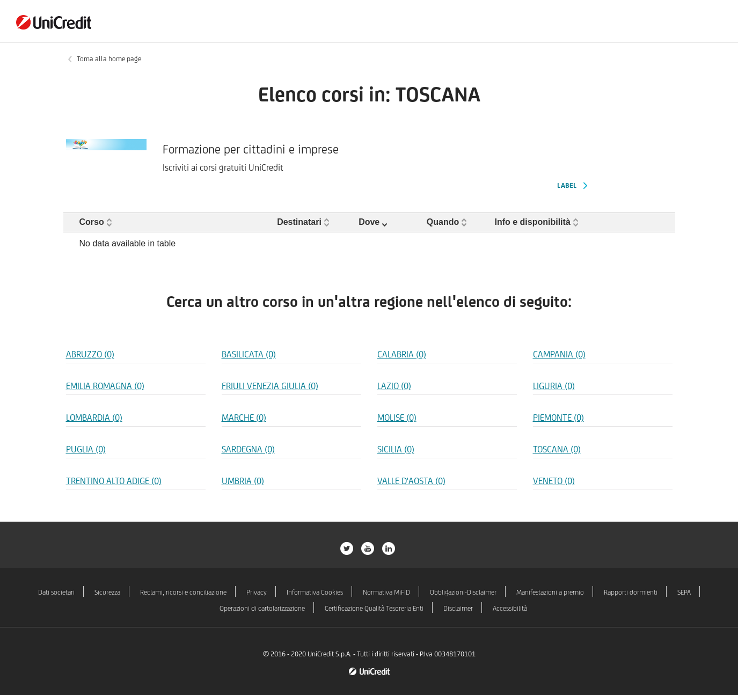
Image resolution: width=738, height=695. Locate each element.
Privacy (256, 592)
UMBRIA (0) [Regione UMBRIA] (243, 480)
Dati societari (56, 592)
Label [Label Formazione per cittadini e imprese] (566, 185)
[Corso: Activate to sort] (168, 222)
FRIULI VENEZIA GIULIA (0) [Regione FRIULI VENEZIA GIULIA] (270, 386)
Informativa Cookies (315, 592)
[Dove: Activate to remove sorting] (389, 222)
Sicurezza (107, 592)
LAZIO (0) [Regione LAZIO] (394, 386)
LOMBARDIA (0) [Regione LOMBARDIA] (94, 417)
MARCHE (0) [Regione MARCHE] (244, 417)
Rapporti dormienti (630, 592)
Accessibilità (510, 608)
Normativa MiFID (386, 592)
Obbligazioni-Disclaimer (463, 592)
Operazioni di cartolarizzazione (262, 608)
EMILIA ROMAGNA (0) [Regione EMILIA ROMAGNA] (105, 386)
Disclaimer (458, 608)
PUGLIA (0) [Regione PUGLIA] (86, 449)
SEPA (684, 592)
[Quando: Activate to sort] (457, 222)
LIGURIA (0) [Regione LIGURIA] (554, 386)
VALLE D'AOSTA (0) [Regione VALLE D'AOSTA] (411, 480)
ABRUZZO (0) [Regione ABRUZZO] (90, 354)
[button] (96, 221)
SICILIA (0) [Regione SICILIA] (395, 449)
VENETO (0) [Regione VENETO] (554, 480)
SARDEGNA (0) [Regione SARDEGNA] (248, 449)
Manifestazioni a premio (550, 592)
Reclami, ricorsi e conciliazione (183, 592)
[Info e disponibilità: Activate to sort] (549, 222)
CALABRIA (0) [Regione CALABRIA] (401, 354)
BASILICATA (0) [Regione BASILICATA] (249, 354)
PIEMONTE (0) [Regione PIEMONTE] (558, 417)
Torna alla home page (109, 59)
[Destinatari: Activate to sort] (314, 222)
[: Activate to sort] (641, 222)
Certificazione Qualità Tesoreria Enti (374, 608)
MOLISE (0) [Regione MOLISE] (397, 417)
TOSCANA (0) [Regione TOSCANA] (557, 449)
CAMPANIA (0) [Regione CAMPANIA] (559, 354)
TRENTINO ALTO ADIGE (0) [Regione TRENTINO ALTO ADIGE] (114, 480)
